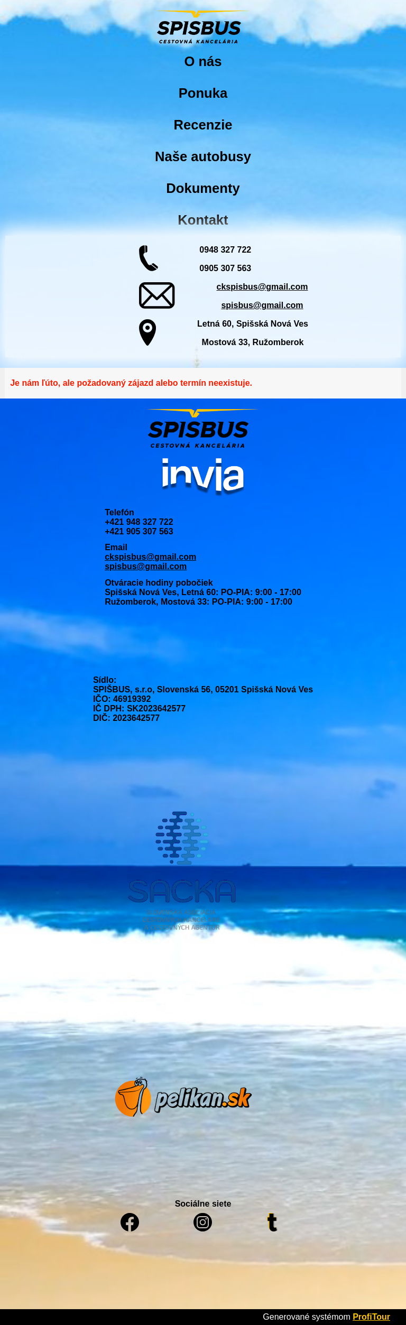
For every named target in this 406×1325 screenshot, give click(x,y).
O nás (203, 61)
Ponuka (203, 93)
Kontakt (203, 219)
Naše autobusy (203, 156)
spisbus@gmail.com (262, 305)
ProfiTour (371, 1316)
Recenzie (203, 124)
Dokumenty (202, 188)
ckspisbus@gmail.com (262, 286)
